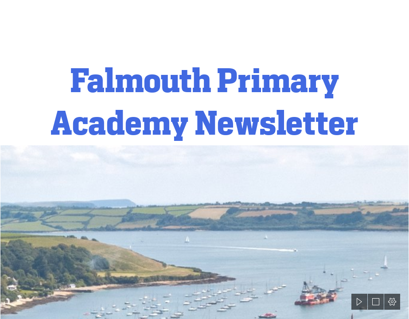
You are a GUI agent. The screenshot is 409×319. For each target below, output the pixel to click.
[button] (359, 302)
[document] (204, 159)
